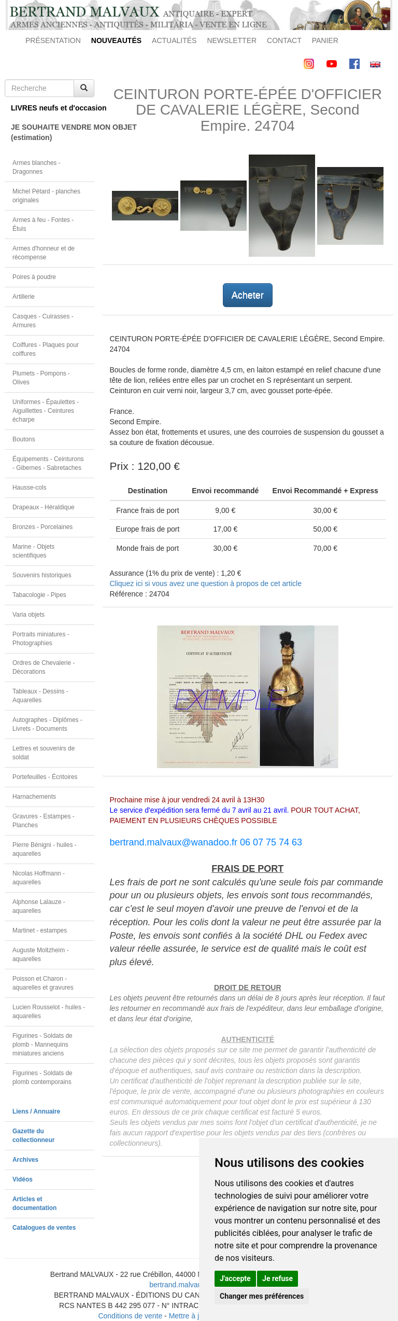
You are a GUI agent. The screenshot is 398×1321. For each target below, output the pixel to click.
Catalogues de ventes (44, 1227)
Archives (25, 1159)
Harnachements (34, 796)
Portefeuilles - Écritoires (45, 777)
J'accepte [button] (235, 1278)
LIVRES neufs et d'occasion (52, 108)
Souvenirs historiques (42, 575)
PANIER (325, 40)
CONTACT (284, 40)
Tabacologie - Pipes (39, 595)
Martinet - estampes (39, 930)
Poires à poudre (34, 277)
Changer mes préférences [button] (262, 1296)
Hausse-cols (29, 487)
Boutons (23, 439)
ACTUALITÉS (174, 40)
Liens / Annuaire (36, 1111)
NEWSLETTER (232, 40)
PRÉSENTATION (53, 40)
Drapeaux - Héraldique (43, 507)
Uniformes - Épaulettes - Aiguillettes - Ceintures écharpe (45, 410)
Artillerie (23, 296)
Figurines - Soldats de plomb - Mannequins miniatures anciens (42, 1044)
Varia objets (28, 614)
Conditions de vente (130, 1316)
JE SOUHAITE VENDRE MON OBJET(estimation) (52, 132)
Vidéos (22, 1179)
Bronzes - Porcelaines (42, 527)
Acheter (248, 295)
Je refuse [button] (277, 1278)
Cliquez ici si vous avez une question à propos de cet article (206, 583)
